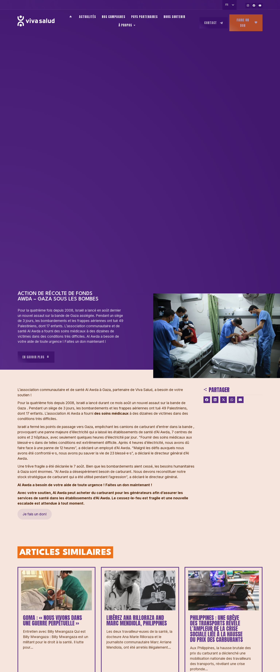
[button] (206, 399)
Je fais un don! (35, 514)
